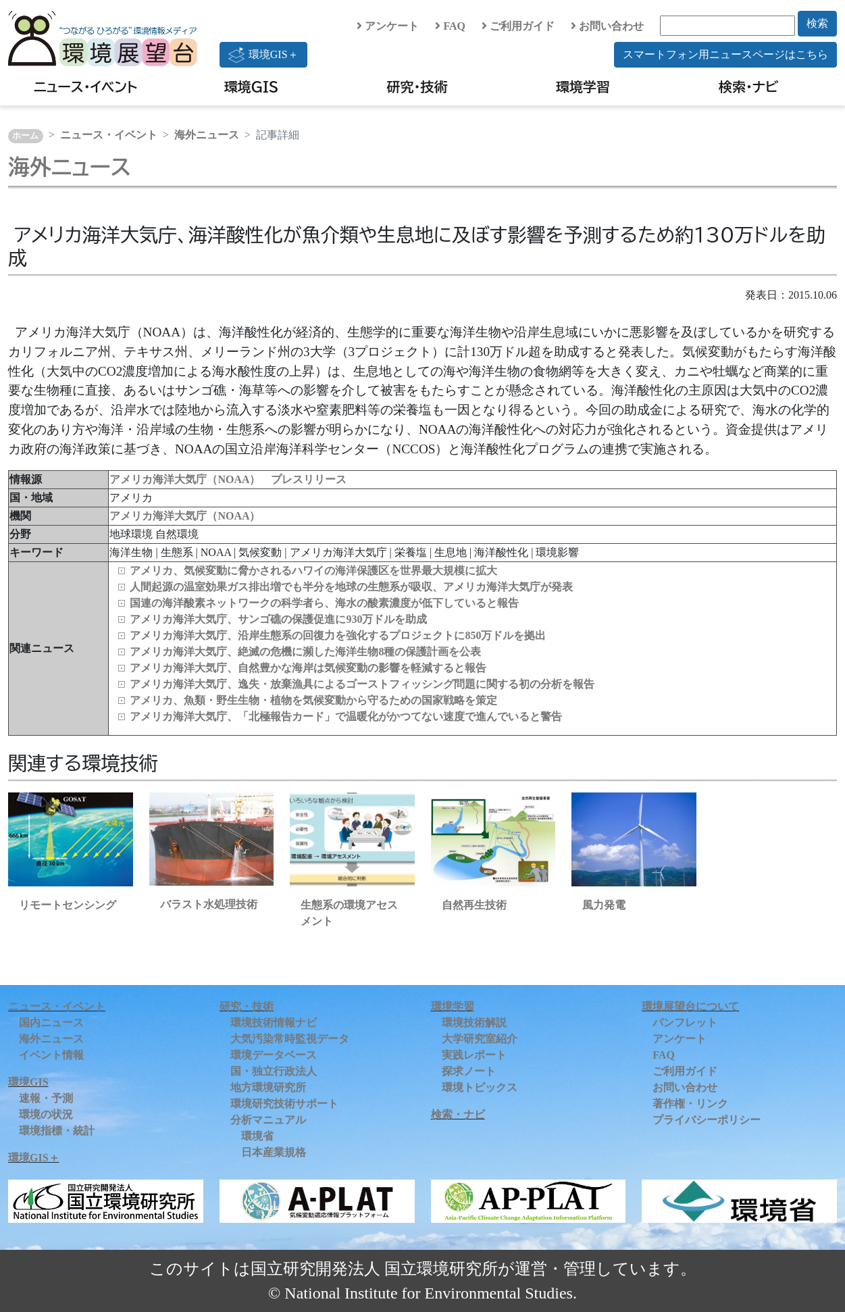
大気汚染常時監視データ (289, 1038)
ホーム (25, 136)
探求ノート (469, 1071)
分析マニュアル (268, 1120)
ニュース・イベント (85, 86)
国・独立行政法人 (273, 1071)
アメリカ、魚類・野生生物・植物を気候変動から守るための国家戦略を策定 (313, 700)
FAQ (450, 26)
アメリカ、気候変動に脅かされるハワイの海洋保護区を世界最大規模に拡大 (313, 570)
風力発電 (603, 905)
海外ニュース (206, 135)
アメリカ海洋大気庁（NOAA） (184, 516)
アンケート (388, 26)
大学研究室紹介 (479, 1038)
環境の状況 (46, 1114)
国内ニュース (51, 1022)
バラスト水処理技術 (208, 904)
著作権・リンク (690, 1103)
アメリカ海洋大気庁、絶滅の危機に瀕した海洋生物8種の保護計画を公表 (305, 651)
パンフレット (684, 1022)
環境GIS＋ (263, 55)
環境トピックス (479, 1087)
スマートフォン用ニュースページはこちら (725, 54)
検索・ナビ (749, 86)
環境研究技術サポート (284, 1103)
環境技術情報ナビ (273, 1022)
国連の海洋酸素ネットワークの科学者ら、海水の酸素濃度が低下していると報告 (324, 603)
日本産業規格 (273, 1152)
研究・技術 (417, 86)
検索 (817, 23)
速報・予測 (46, 1098)
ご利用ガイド (518, 26)
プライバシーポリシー (706, 1120)
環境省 (257, 1136)
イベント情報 (51, 1055)
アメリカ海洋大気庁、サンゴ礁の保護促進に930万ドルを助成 (278, 619)
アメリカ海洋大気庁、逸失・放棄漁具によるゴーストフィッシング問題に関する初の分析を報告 (362, 684)
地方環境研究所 (268, 1087)
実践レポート (474, 1055)
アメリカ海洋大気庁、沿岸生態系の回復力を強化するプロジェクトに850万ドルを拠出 (338, 635)
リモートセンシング (67, 905)
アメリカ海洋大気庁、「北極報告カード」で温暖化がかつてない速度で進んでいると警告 (346, 716)
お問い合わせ (607, 26)
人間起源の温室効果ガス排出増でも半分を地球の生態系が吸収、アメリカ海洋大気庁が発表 (351, 586)
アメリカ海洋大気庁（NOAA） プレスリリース (228, 479)
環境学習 (583, 86)
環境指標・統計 (57, 1130)
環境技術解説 (474, 1022)
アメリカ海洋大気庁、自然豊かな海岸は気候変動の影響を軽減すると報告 (308, 668)
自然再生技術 (474, 905)
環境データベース (273, 1055)
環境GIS (251, 86)
